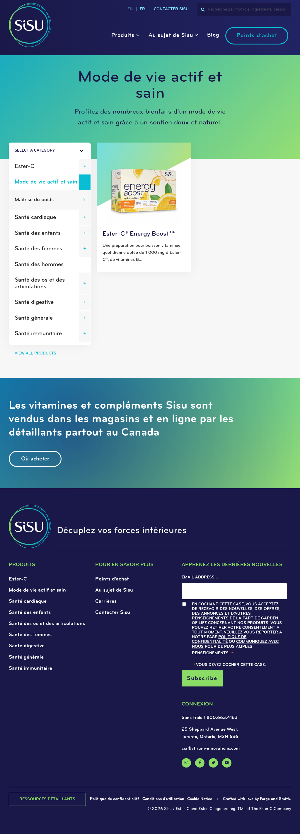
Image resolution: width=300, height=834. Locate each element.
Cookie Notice (199, 799)
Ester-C (25, 166)
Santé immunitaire (38, 334)
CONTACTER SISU (171, 9)
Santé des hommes (39, 265)
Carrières (106, 601)
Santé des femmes (38, 249)
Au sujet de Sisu (171, 35)
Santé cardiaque (35, 217)
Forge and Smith (275, 799)
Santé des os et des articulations (40, 283)
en (130, 9)
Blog (213, 35)
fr (142, 9)
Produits (122, 35)
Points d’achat (256, 36)
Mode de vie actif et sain (46, 182)
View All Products (35, 353)
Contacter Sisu (112, 612)
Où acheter (35, 459)
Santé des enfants (38, 233)
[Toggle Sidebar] (70, 150)
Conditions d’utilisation (163, 799)
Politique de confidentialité (219, 639)
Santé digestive (34, 302)
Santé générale (34, 318)
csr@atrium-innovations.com (211, 748)
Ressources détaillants (47, 799)
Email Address (200, 578)
